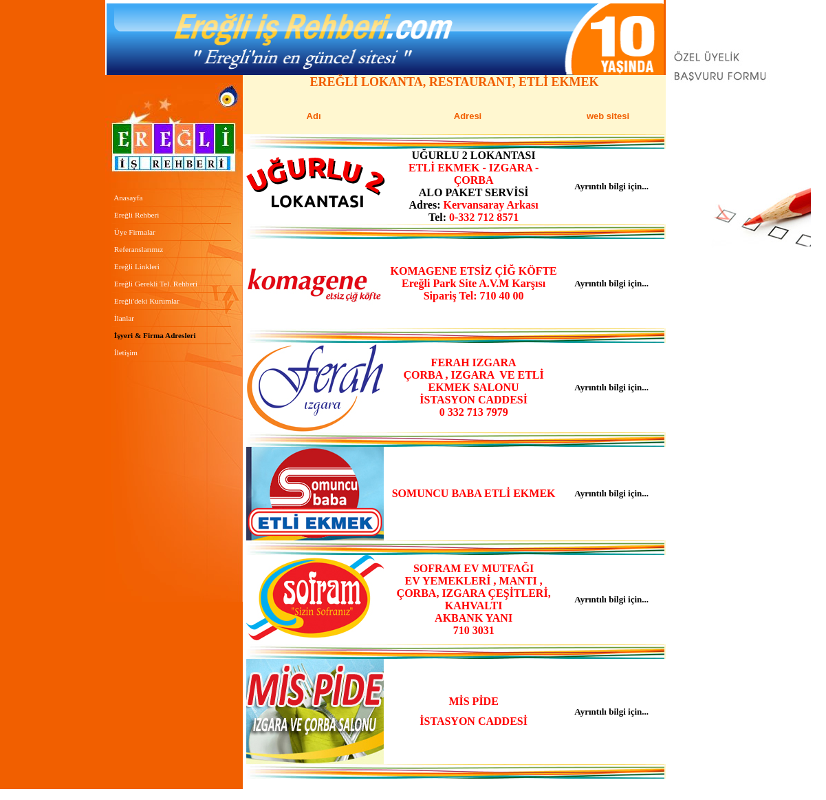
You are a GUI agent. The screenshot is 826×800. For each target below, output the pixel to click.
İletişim (126, 352)
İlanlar (124, 318)
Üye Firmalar (134, 232)
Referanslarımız (138, 249)
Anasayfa (127, 197)
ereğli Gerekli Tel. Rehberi (155, 284)
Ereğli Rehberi (135, 215)
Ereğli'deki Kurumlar (147, 301)
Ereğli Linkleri (136, 266)
